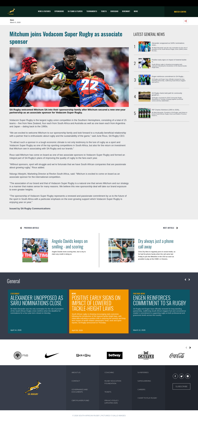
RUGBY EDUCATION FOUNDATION (113, 382)
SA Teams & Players (75, 11)
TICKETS (104, 11)
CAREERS (141, 389)
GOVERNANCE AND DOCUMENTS (80, 390)
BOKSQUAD (114, 11)
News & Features (44, 11)
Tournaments (91, 11)
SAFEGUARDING (144, 381)
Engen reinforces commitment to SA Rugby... (168, 76)
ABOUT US (76, 372)
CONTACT (76, 381)
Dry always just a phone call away (156, 244)
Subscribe (181, 386)
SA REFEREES (143, 372)
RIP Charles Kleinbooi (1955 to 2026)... (166, 110)
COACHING (109, 372)
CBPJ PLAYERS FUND (80, 400)
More (136, 11)
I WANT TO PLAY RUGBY (147, 398)
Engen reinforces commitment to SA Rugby (159, 300)
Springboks (59, 11)
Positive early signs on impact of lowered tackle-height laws (96, 303)
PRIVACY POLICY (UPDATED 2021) (112, 401)
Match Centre (180, 11)
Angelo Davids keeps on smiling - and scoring (70, 244)
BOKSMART (126, 11)
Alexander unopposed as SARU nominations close (36, 300)
